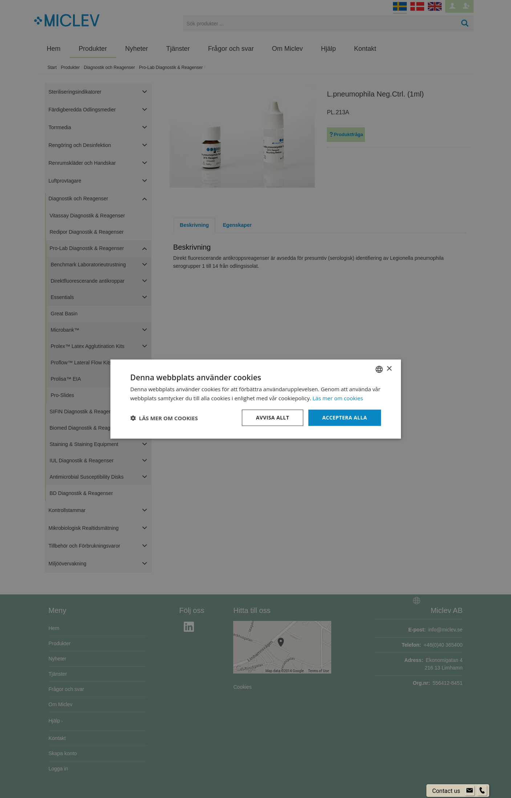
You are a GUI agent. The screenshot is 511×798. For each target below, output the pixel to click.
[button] (164, 417)
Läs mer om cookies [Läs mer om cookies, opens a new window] (338, 397)
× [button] (389, 369)
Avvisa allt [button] (272, 417)
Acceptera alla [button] (344, 417)
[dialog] (255, 399)
